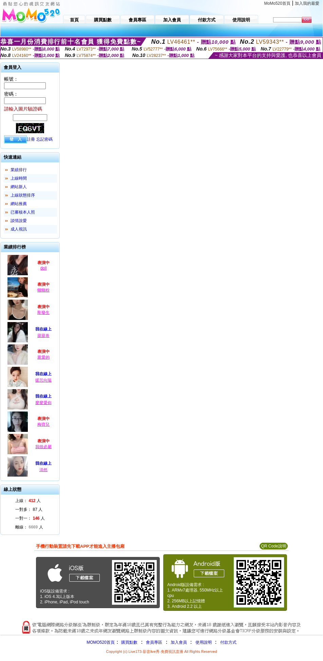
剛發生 (43, 312)
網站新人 (19, 186)
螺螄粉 (43, 290)
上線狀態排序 (23, 195)
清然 (43, 469)
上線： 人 (28, 500)
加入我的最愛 (307, 3)
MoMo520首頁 (277, 3)
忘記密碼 (44, 139)
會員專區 (154, 642)
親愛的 (43, 357)
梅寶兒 (43, 424)
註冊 (31, 139)
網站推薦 (19, 203)
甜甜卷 (43, 335)
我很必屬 (43, 446)
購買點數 (128, 642)
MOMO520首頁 (101, 642)
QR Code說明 (273, 546)
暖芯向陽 (43, 380)
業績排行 (19, 169)
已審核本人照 (23, 212)
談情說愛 (19, 220)
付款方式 (228, 642)
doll (43, 268)
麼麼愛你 (43, 402)
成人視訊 (19, 229)
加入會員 (179, 642)
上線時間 (19, 178)
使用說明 (203, 642)
